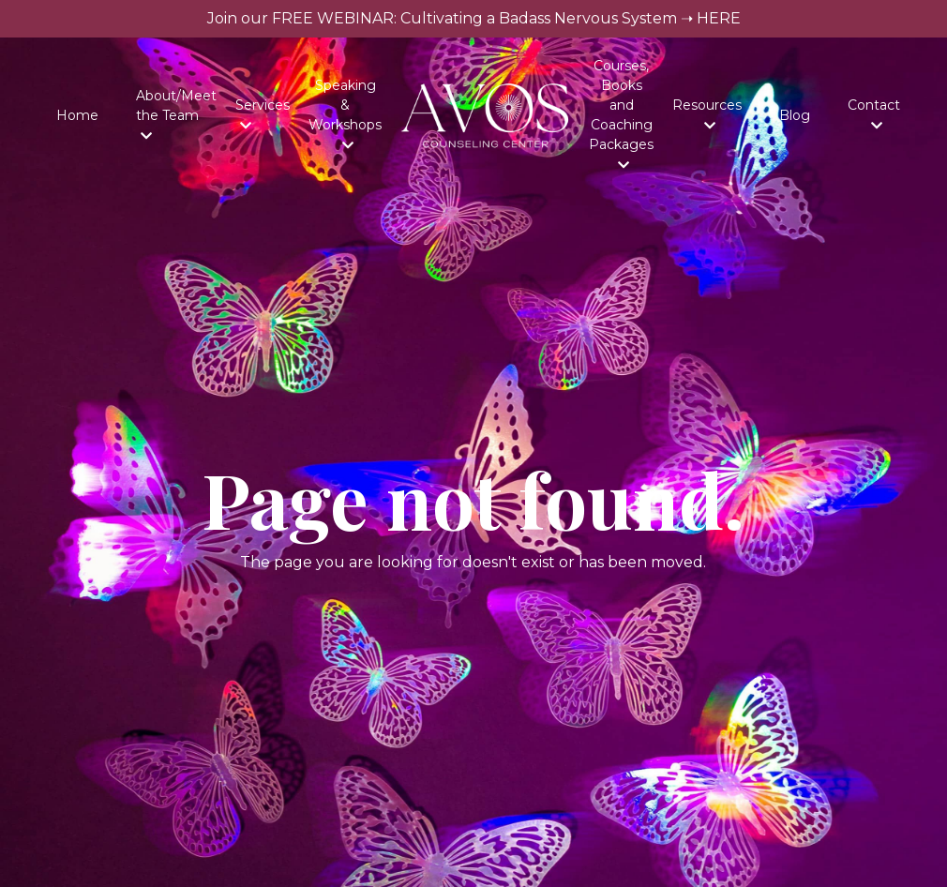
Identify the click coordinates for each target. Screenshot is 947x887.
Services (262, 114)
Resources (707, 114)
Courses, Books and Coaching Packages (621, 114)
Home (77, 115)
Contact (874, 114)
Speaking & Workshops (345, 114)
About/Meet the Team (176, 115)
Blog (794, 115)
